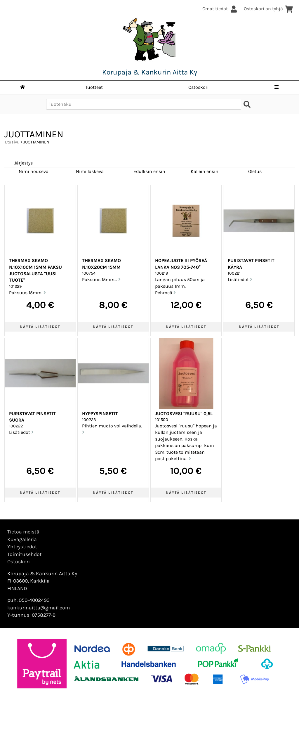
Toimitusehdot (24, 554)
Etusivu (12, 142)
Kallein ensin (204, 171)
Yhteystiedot (22, 547)
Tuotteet (94, 87)
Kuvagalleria (22, 539)
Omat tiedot (220, 8)
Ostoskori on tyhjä (268, 8)
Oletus (255, 171)
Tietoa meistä (23, 532)
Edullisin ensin (149, 171)
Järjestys (23, 163)
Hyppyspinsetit (100, 413)
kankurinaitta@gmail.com (38, 608)
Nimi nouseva (33, 171)
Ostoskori (198, 87)
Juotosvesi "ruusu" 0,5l (184, 413)
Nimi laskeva (90, 171)
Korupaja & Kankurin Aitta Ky (149, 72)
